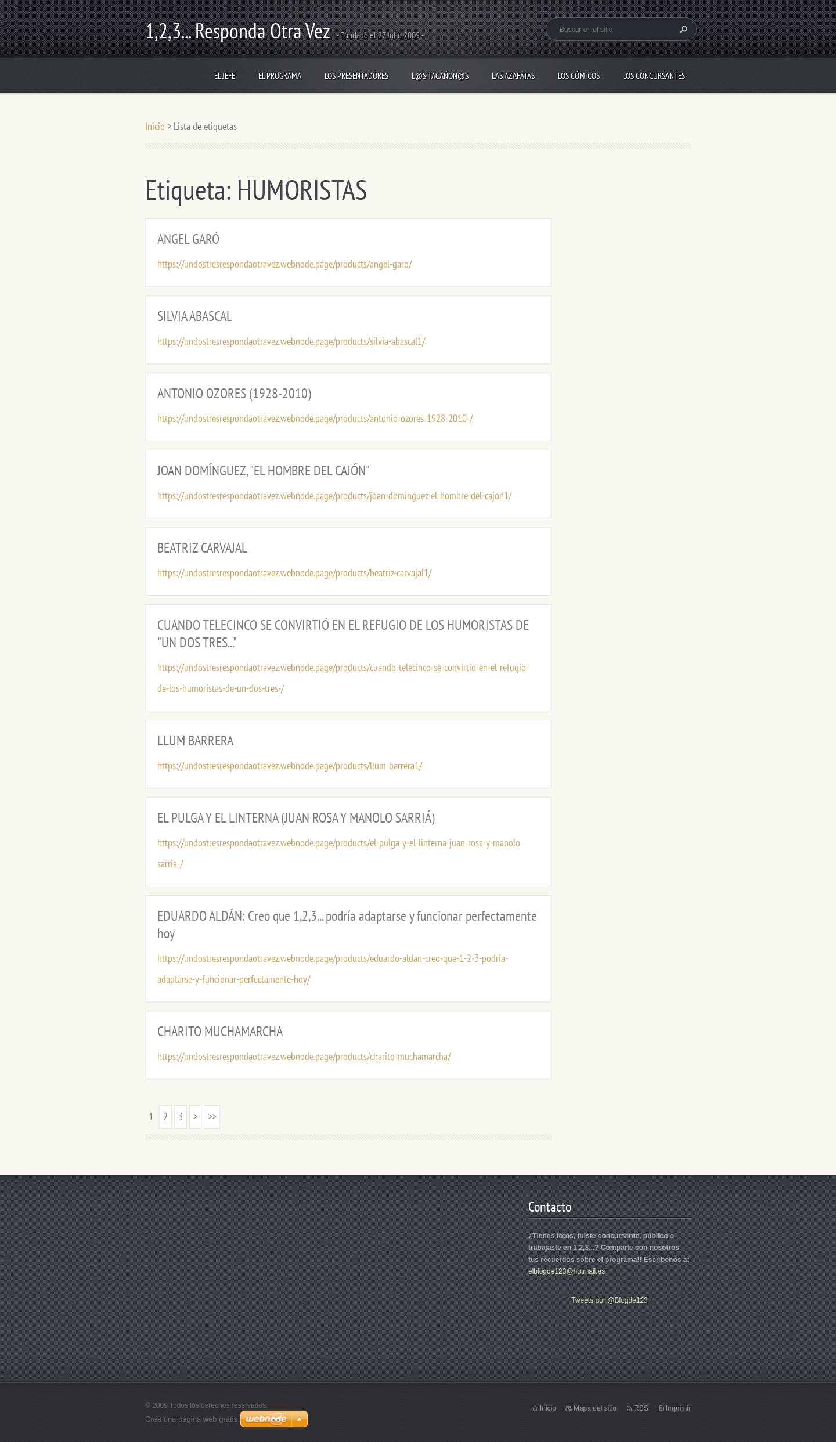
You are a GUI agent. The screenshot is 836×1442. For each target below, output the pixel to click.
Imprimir (678, 1408)
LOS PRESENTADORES (356, 75)
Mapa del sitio (595, 1408)
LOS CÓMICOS (579, 75)
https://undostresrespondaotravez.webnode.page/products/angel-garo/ (284, 264)
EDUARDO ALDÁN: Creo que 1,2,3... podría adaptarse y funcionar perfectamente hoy (347, 924)
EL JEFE (224, 75)
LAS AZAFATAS (513, 75)
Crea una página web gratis (191, 1419)
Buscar (682, 29)
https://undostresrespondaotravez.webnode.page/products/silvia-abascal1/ (291, 341)
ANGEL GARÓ (188, 239)
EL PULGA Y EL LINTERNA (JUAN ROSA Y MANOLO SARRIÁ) (296, 818)
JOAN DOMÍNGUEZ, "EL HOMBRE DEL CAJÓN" (263, 471)
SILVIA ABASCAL (194, 316)
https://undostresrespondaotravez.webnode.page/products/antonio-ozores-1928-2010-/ (315, 418)
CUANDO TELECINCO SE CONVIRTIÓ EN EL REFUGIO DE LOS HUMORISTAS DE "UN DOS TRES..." (343, 633)
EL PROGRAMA (279, 75)
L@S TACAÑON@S (440, 75)
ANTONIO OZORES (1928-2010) (234, 393)
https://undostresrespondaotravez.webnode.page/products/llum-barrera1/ (289, 765)
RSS (641, 1408)
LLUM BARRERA (195, 740)
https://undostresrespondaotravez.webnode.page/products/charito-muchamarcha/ (304, 1056)
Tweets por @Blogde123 (609, 1300)
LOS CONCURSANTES (654, 75)
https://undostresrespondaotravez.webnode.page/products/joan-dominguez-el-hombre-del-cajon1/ (334, 495)
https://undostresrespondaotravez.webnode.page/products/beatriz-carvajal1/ (294, 572)
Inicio (155, 126)
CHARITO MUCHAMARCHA (220, 1031)
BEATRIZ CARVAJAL (202, 548)
